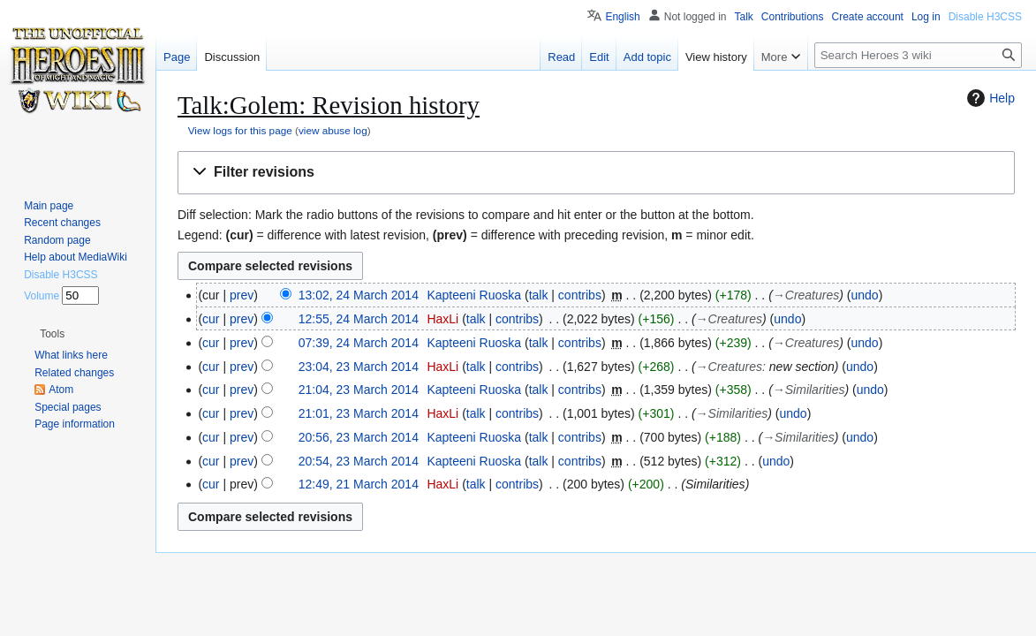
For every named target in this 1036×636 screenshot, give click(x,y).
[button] (596, 172)
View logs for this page (240, 130)
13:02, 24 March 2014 (359, 295)
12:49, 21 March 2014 (359, 484)
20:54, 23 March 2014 (359, 461)
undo (864, 295)
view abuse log (333, 130)
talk (538, 295)
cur (210, 319)
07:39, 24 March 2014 (359, 343)
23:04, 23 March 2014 (359, 367)
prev (241, 295)
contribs (579, 295)
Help (989, 98)
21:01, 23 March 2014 (359, 413)
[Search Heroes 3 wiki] (918, 55)
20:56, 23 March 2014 (359, 437)
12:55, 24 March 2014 (359, 319)
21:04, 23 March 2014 (359, 389)
